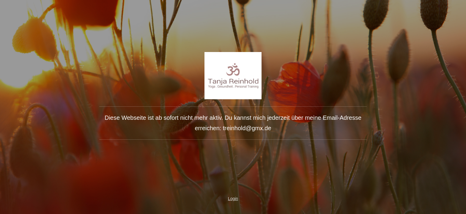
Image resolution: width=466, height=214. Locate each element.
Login (233, 198)
